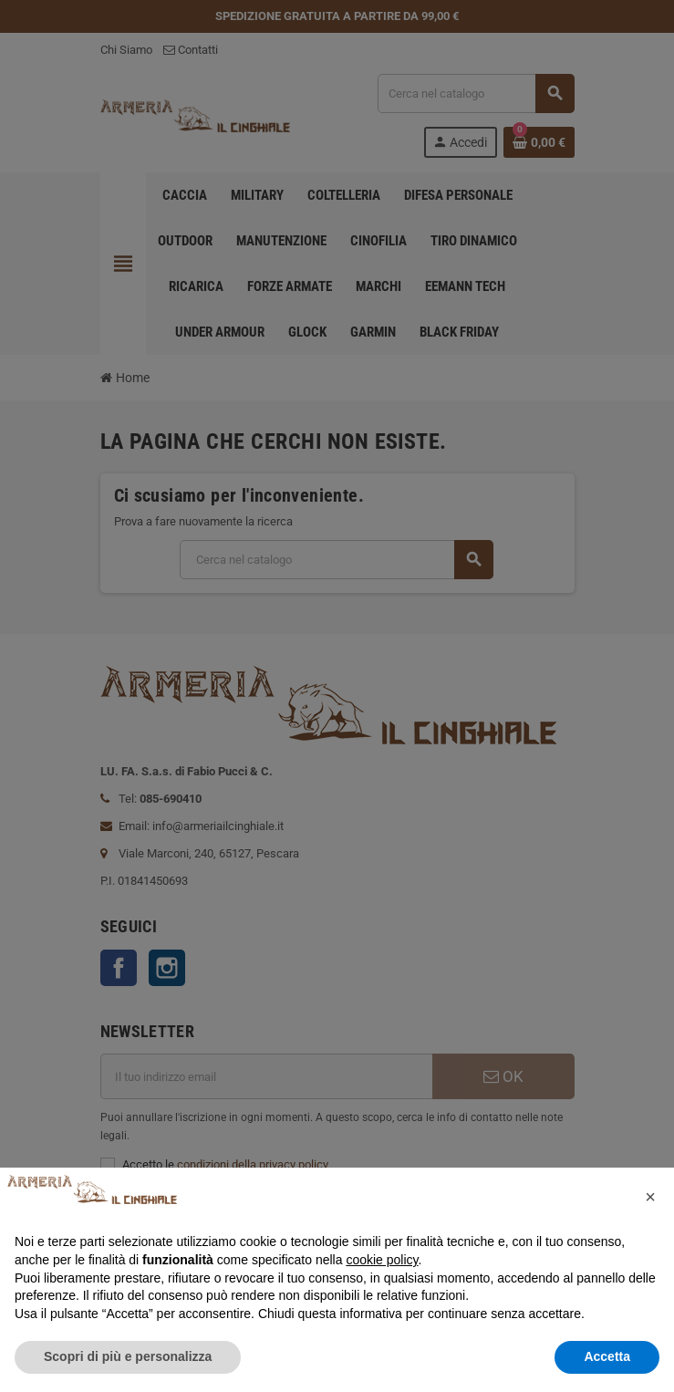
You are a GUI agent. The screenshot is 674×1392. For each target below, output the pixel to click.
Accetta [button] (607, 1356)
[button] (650, 1196)
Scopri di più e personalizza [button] (128, 1356)
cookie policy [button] (382, 1259)
